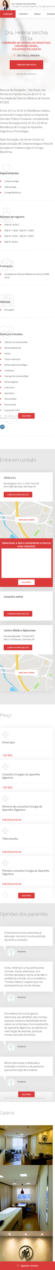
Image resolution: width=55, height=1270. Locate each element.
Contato (23, 13)
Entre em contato (26, 68)
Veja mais (26, 415)
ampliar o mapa (26, 519)
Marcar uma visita (26, 58)
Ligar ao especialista (18, 494)
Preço (37, 13)
